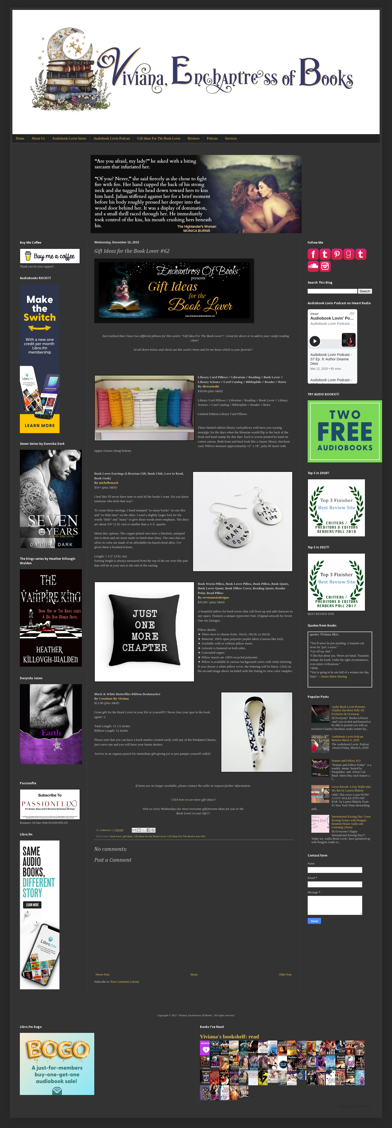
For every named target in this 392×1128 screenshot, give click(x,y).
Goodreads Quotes (361, 685)
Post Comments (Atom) (125, 981)
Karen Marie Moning (334, 676)
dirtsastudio (210, 386)
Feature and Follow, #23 (346, 760)
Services (231, 138)
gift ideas (128, 836)
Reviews (193, 138)
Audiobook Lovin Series (69, 138)
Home (20, 138)
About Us (38, 138)
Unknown (105, 829)
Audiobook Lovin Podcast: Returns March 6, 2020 (348, 738)
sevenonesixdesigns (215, 597)
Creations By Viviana (114, 698)
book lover (115, 836)
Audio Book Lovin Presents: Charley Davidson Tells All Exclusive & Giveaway (349, 710)
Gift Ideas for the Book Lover (150, 836)
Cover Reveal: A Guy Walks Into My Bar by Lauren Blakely (351, 788)
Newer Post (102, 974)
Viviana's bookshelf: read (229, 1036)
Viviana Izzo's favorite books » (355, 1106)
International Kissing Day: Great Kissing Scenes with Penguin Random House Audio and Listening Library (351, 822)
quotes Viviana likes (324, 634)
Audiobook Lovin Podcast (112, 138)
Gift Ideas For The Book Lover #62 (186, 836)
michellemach (108, 483)
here (182, 799)
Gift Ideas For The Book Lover (158, 138)
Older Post (285, 974)
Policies (212, 138)
